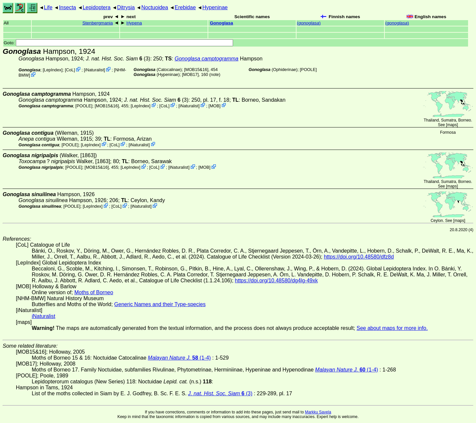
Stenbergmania (97, 22)
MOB (214, 105)
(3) (118, 58)
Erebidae (185, 7)
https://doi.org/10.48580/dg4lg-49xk (276, 280)
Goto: (118, 42)
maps (452, 125)
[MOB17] (190, 74)
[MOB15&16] (196, 69)
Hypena (134, 22)
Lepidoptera (97, 7)
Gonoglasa (221, 22)
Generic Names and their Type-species (160, 304)
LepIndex (52, 69)
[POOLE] (308, 69)
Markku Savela (318, 412)
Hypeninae (215, 7)
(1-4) (179, 358)
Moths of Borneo (93, 292)
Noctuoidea (154, 7)
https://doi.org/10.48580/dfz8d (359, 257)
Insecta (67, 7)
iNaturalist (94, 69)
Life (48, 7)
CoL (70, 69)
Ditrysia (126, 7)
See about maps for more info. (392, 328)
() (309, 22)
